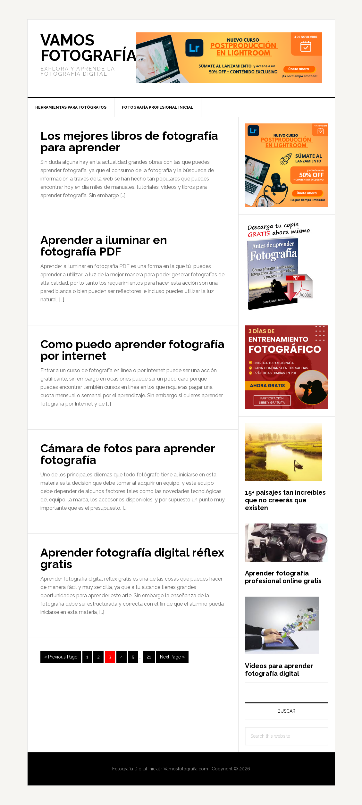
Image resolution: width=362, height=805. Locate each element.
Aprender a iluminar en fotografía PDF (103, 245)
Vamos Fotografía (88, 47)
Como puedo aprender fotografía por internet (132, 349)
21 (150, 656)
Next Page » (172, 658)
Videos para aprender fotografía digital (279, 669)
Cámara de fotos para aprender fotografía (127, 453)
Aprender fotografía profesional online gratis (283, 577)
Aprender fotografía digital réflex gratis (132, 558)
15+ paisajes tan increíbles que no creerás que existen (285, 500)
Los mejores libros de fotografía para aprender (129, 141)
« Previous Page (60, 658)
